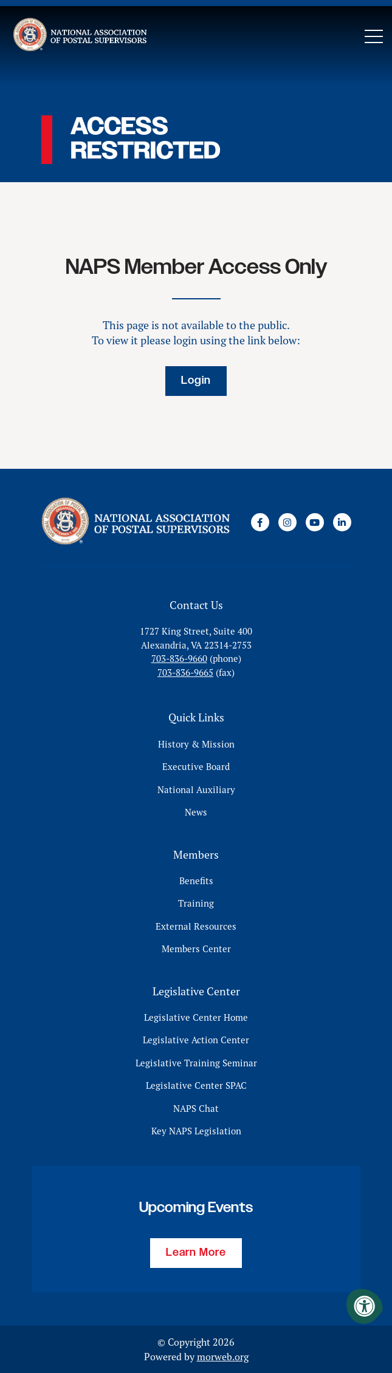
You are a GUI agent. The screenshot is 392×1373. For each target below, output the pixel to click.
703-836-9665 (185, 672)
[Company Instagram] (287, 522)
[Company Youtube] (315, 522)
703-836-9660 (179, 658)
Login (196, 380)
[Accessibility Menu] (364, 1306)
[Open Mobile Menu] (374, 36)
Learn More (196, 1252)
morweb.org (223, 1357)
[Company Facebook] (260, 522)
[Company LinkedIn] (342, 522)
